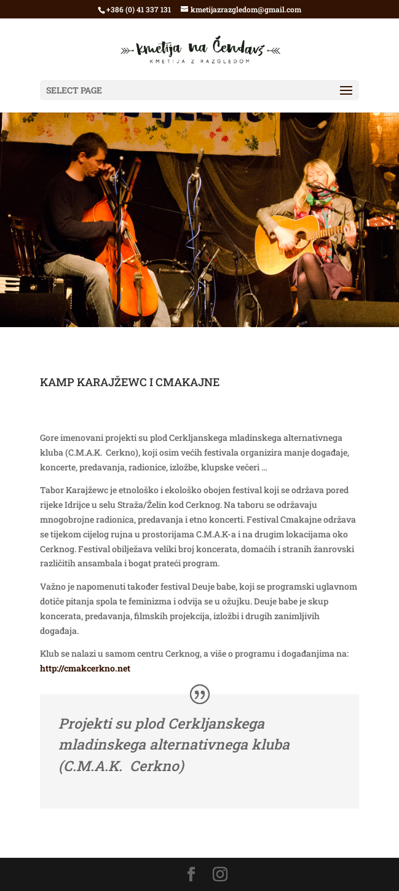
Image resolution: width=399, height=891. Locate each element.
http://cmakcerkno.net (85, 668)
